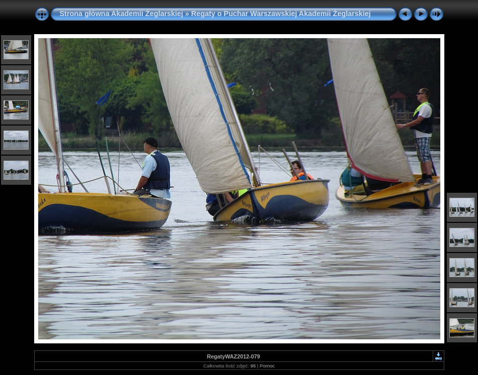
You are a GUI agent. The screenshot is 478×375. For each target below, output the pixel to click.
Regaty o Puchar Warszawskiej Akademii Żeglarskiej (280, 14)
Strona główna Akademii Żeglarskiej (121, 14)
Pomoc (267, 365)
